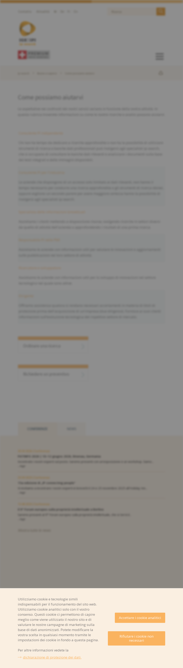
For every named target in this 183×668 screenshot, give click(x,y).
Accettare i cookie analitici (140, 617)
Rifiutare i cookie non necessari (137, 638)
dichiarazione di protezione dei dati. (52, 657)
